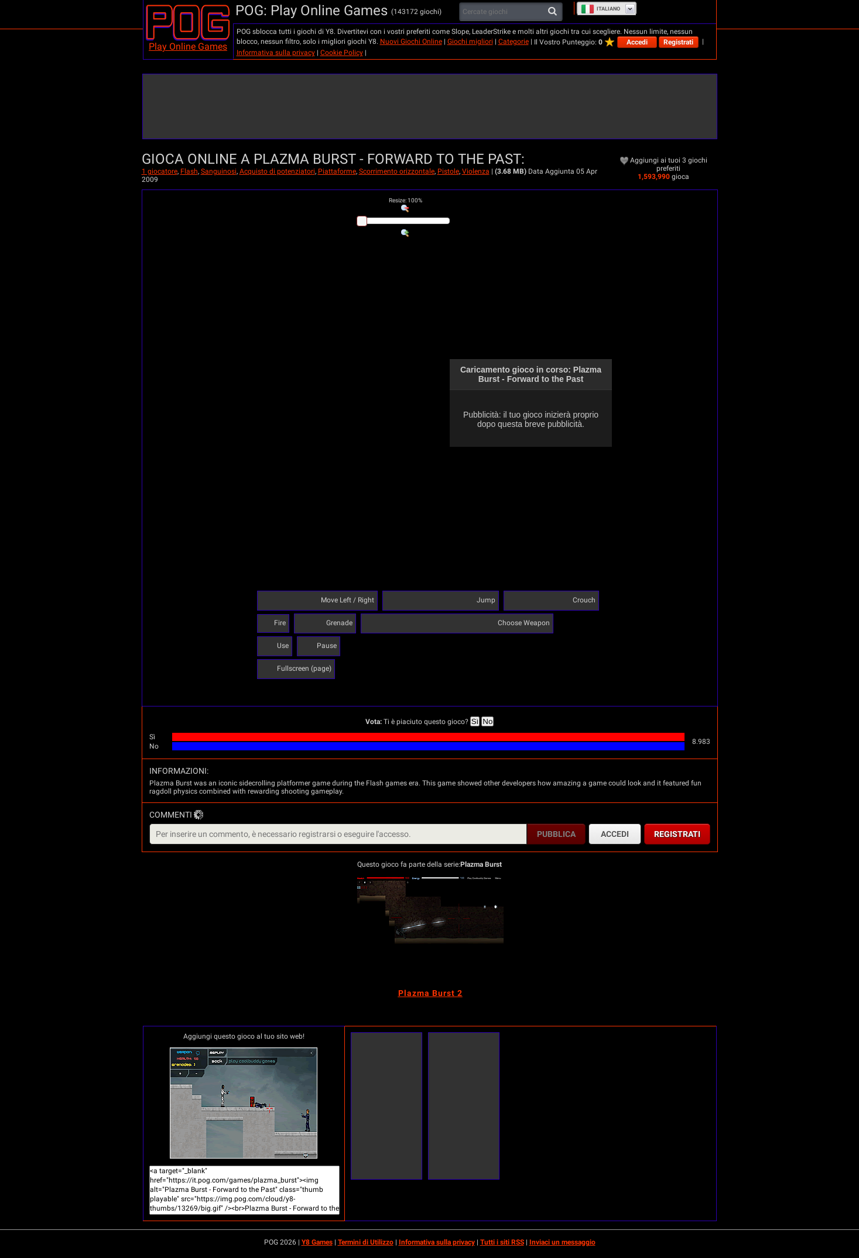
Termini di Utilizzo (365, 1242)
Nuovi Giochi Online (411, 41)
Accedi (637, 42)
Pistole (448, 171)
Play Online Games (188, 46)
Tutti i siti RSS (502, 1242)
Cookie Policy (341, 53)
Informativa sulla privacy (276, 53)
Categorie (513, 41)
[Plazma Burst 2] (430, 931)
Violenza (476, 171)
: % (405, 200)
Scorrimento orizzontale (396, 171)
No (487, 721)
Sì (475, 721)
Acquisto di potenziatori (277, 171)
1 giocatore (159, 171)
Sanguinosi (219, 171)
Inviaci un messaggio (562, 1242)
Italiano (600, 8)
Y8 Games (317, 1242)
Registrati (678, 42)
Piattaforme (337, 171)
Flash (189, 171)
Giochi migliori (470, 41)
